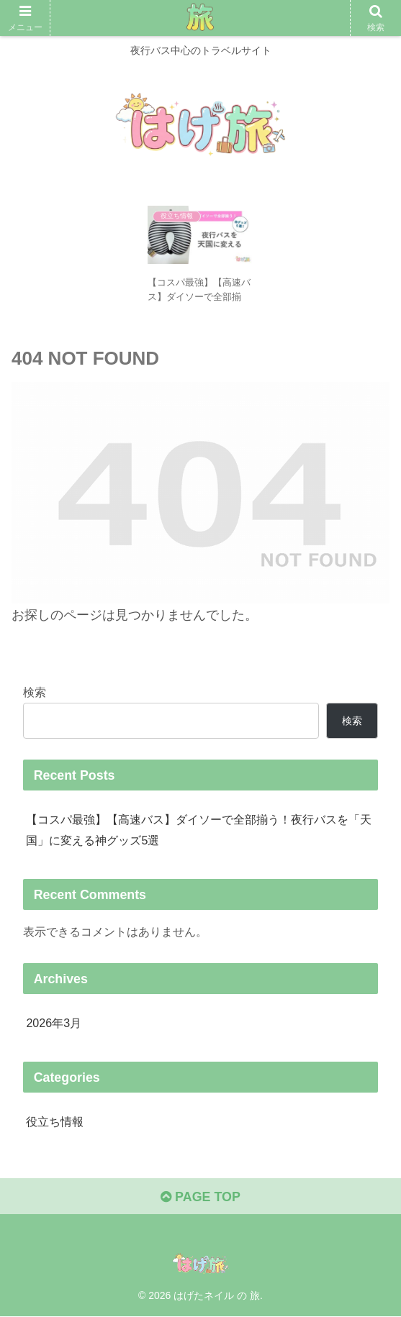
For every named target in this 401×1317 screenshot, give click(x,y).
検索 (34, 691)
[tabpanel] (200, 256)
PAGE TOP (200, 1197)
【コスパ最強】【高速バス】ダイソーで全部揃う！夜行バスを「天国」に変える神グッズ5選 (198, 830)
